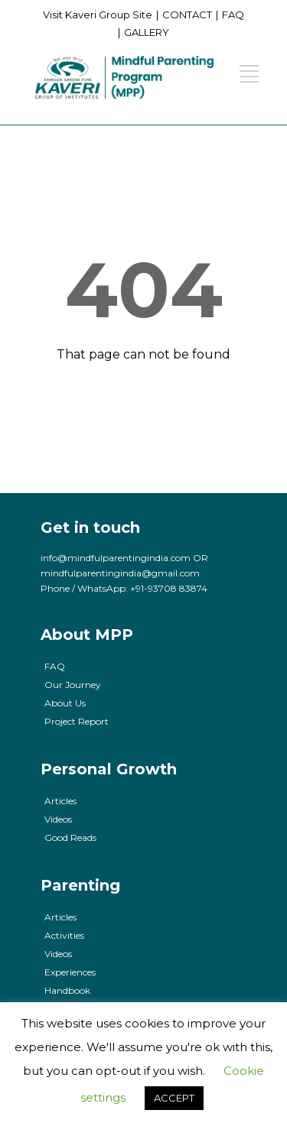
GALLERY (146, 32)
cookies (147, 1023)
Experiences (70, 972)
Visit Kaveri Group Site (97, 14)
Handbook (67, 990)
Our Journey (72, 684)
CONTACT (187, 14)
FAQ (233, 14)
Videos (58, 819)
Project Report (76, 721)
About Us (65, 703)
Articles (60, 801)
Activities (64, 935)
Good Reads (70, 837)
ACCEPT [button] (174, 1098)
